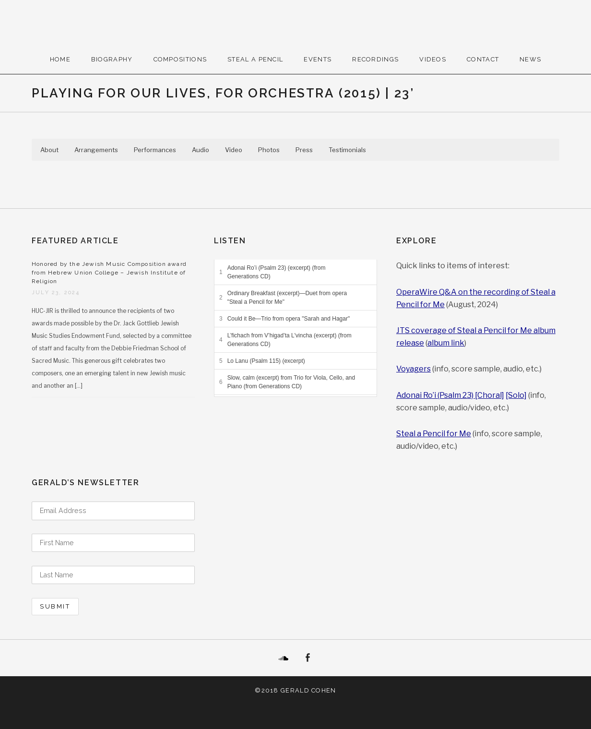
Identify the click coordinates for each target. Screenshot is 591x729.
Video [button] (233, 150)
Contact (483, 59)
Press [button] (304, 150)
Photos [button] (269, 150)
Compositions (180, 59)
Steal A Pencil (255, 59)
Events (317, 59)
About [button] (49, 150)
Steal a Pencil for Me (433, 433)
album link (445, 342)
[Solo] (516, 395)
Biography (112, 59)
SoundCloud (283, 658)
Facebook (307, 658)
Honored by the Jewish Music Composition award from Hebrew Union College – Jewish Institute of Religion (109, 273)
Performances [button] (155, 150)
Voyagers (413, 368)
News (530, 59)
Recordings (375, 59)
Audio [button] (200, 150)
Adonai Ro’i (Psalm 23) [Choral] (450, 395)
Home (60, 59)
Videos (432, 59)
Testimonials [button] (347, 150)
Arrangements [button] (96, 150)
